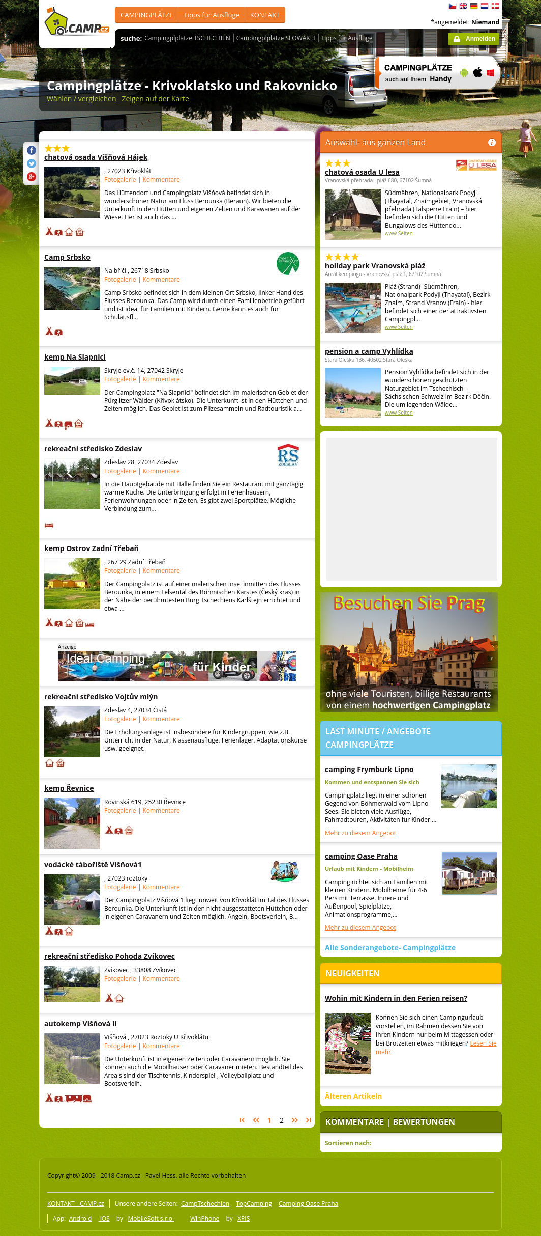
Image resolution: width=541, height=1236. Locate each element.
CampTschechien (205, 1203)
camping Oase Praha (361, 856)
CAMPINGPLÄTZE (147, 14)
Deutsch (474, 6)
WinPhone (204, 1218)
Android (80, 1218)
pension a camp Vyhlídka (369, 351)
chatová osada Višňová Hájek (107, 157)
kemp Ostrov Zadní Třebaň (107, 548)
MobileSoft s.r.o (151, 1218)
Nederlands (484, 6)
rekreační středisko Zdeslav (144, 448)
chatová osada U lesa (383, 172)
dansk (495, 6)
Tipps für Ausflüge (211, 14)
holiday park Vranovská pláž (375, 265)
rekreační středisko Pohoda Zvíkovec (109, 956)
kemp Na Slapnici (107, 357)
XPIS (243, 1218)
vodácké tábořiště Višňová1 (144, 864)
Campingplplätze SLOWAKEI (275, 38)
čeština (452, 6)
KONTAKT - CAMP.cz (75, 1203)
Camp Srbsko (144, 257)
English (463, 6)
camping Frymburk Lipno (369, 769)
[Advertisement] (411, 509)
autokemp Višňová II (107, 1023)
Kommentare (160, 179)
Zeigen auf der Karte (155, 98)
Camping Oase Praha (308, 1203)
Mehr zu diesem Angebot (360, 833)
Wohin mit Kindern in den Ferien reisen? (396, 998)
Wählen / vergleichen (81, 98)
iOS (104, 1218)
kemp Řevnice (107, 788)
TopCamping (254, 1203)
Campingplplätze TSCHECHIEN (187, 38)
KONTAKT (265, 14)
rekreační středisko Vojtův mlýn (107, 696)
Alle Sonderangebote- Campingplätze (390, 947)
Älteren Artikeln (353, 1096)
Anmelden (480, 38)
